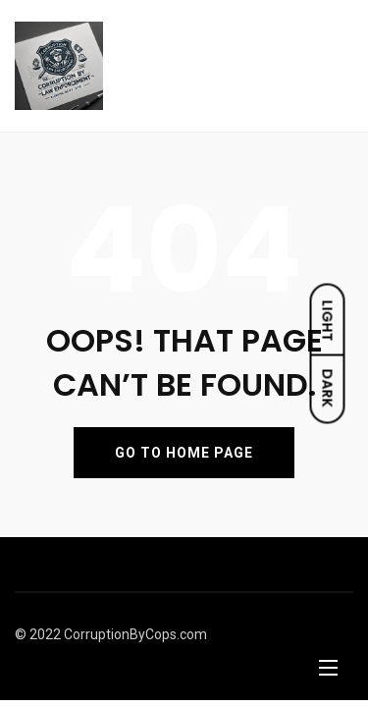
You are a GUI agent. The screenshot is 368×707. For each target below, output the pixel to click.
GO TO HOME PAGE (184, 453)
